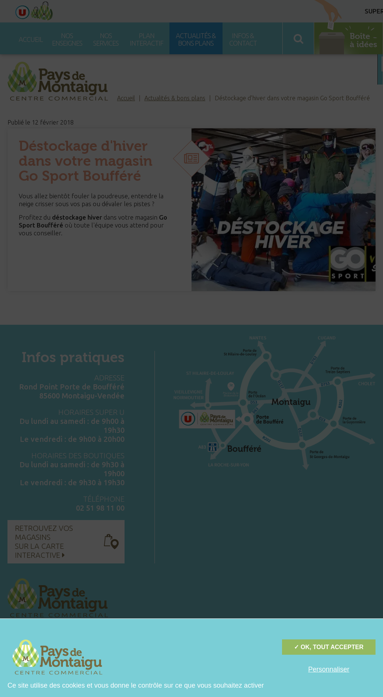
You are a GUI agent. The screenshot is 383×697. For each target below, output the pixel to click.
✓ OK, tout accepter (328, 647)
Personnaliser (328, 669)
